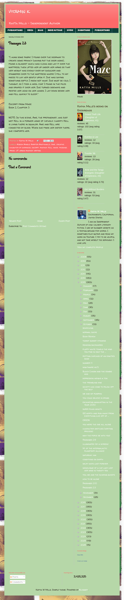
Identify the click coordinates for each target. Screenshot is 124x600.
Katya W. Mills (98, 211)
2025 (84, 540)
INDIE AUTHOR (55, 30)
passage (63, 147)
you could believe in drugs (96, 397)
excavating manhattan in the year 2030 (97, 403)
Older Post (64, 220)
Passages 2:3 (89, 487)
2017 (83, 506)
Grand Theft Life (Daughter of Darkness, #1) (93, 117)
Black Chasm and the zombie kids (97, 372)
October (87, 324)
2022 (83, 527)
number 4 (87, 362)
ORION (86, 420)
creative (60, 144)
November (88, 492)
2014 (83, 278)
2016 (83, 502)
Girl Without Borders (94, 189)
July (85, 311)
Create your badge (82, 561)
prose (12, 150)
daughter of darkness (20, 147)
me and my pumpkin (92, 393)
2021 (83, 523)
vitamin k (19, 11)
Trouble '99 (90, 153)
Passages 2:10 (90, 483)
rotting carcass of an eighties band (99, 357)
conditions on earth (93, 459)
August (87, 315)
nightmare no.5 (91, 367)
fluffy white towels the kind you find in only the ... (97, 350)
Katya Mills (80, 555)
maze (55, 147)
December (88, 497)
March (87, 294)
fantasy (43, 147)
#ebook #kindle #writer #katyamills (33, 144)
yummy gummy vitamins (94, 340)
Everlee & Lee (91, 137)
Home (70, 30)
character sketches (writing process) (98, 430)
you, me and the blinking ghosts (99, 474)
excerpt (35, 147)
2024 (83, 536)
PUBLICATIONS (15, 30)
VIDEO (30, 30)
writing (37, 150)
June (86, 307)
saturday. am (89, 455)
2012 (83, 269)
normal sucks (90, 332)
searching (88, 327)
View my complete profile (90, 247)
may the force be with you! (96, 435)
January (88, 285)
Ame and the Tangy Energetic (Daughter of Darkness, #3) (94, 173)
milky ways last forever (95, 463)
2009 (84, 256)
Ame (53, 144)
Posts (14, 576)
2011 (83, 265)
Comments (16, 581)
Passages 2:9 (89, 439)
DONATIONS (84, 30)
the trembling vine (92, 382)
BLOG (40, 30)
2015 (83, 282)
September (89, 319)
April (86, 298)
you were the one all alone (97, 424)
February (88, 290)
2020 (84, 519)
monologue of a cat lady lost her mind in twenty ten (98, 469)
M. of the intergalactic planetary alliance (95, 449)
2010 (83, 261)
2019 (83, 515)
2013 (83, 273)
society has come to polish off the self (98, 388)
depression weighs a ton (95, 378)
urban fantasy (26, 150)
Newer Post (15, 220)
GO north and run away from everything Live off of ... (98, 414)
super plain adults (92, 409)
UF (17, 150)
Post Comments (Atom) (34, 226)
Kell (50, 147)
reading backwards (93, 344)
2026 (84, 544)
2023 (83, 532)
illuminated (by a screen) (95, 444)
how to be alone (91, 478)
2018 (83, 510)
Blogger (83, 589)
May (85, 302)
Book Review (89, 336)
